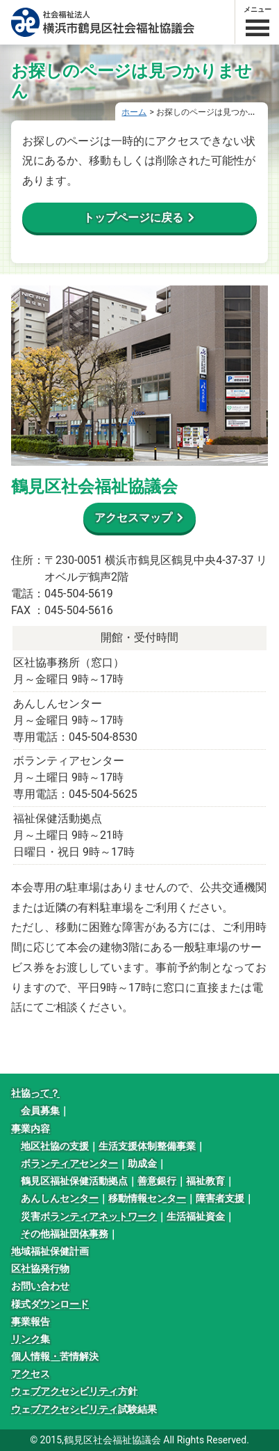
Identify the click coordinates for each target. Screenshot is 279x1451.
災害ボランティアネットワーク (89, 1216)
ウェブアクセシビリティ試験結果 (84, 1409)
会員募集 (40, 1110)
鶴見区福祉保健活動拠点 (74, 1180)
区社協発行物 (40, 1268)
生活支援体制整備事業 (147, 1146)
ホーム (133, 112)
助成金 (142, 1163)
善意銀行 (156, 1180)
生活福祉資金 (196, 1216)
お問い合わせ (40, 1286)
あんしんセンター (60, 1198)
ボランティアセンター (69, 1163)
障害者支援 (220, 1198)
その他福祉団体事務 (64, 1233)
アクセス (30, 1373)
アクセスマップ (133, 517)
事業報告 (30, 1321)
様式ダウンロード (50, 1304)
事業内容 (30, 1128)
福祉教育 (205, 1180)
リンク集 (30, 1338)
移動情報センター (147, 1198)
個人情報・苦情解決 (55, 1356)
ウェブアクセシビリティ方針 (74, 1391)
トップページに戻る (133, 217)
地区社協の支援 (55, 1146)
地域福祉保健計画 (50, 1251)
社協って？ (35, 1093)
